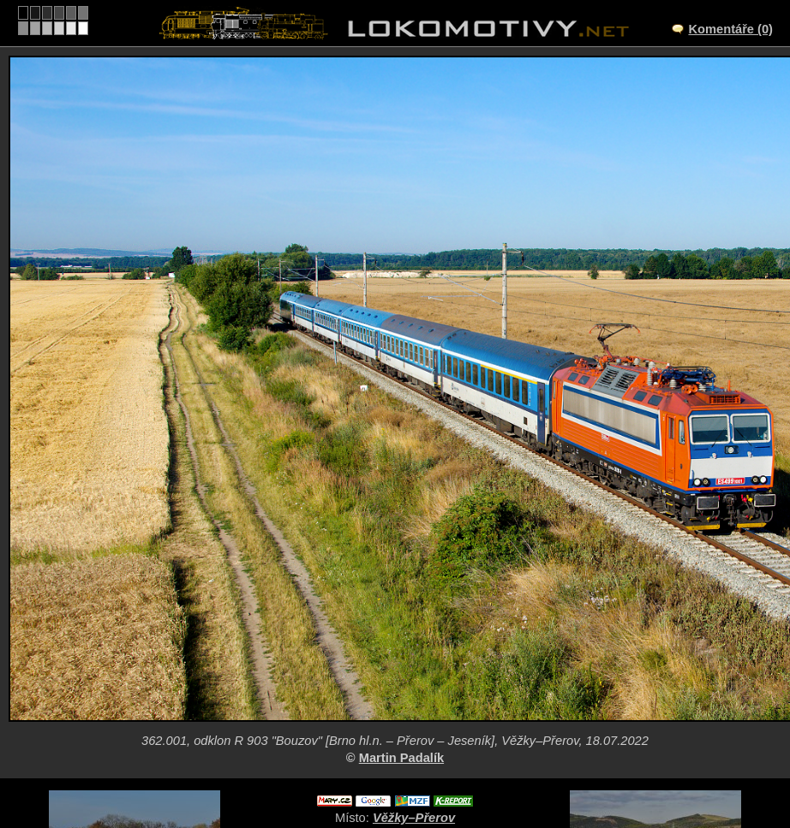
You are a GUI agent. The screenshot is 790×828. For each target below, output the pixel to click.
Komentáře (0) (730, 29)
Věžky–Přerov (414, 818)
